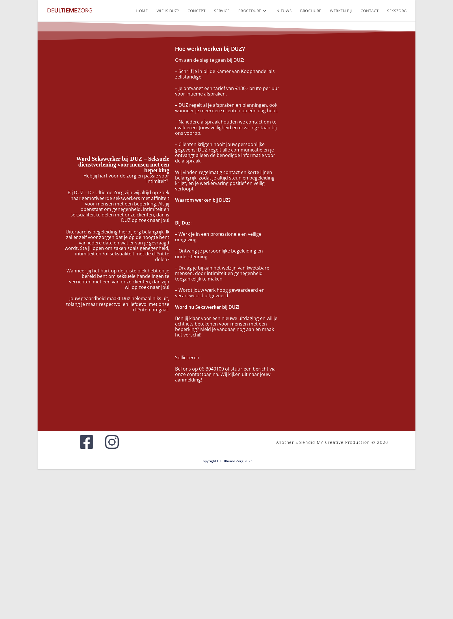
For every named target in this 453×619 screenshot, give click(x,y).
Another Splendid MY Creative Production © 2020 (332, 442)
